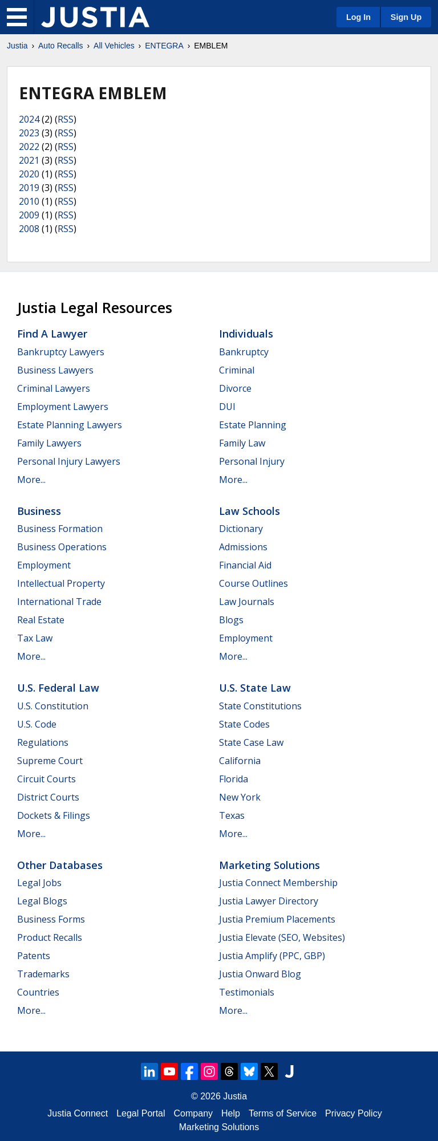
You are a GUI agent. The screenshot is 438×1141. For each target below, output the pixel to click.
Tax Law (34, 638)
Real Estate (40, 620)
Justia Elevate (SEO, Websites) (282, 937)
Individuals (246, 333)
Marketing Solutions (269, 865)
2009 (29, 215)
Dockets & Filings (53, 815)
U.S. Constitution (52, 706)
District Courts (48, 797)
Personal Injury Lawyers (68, 461)
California (240, 760)
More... (31, 479)
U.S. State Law (255, 688)
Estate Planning (252, 425)
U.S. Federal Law (58, 688)
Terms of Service (283, 1113)
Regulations (42, 742)
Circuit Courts (46, 779)
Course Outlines (253, 583)
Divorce (235, 388)
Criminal (236, 370)
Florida (233, 779)
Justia (17, 45)
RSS (66, 119)
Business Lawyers (55, 370)
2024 (29, 119)
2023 (29, 133)
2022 (29, 146)
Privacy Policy (353, 1113)
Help (230, 1113)
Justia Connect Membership (278, 882)
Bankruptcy (244, 352)
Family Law (242, 443)
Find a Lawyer (52, 333)
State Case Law (251, 742)
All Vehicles (114, 45)
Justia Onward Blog (260, 974)
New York (240, 797)
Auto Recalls (60, 45)
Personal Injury (252, 461)
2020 (29, 174)
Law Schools (249, 511)
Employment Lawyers (62, 406)
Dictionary (241, 528)
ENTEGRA (164, 45)
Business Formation (60, 528)
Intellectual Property (61, 583)
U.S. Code (36, 724)
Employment (44, 565)
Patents (33, 955)
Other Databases (60, 865)
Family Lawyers (49, 443)
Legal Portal (140, 1113)
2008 (29, 228)
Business (39, 511)
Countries (38, 992)
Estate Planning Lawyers (69, 425)
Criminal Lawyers (53, 388)
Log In (358, 17)
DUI (227, 406)
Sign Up (406, 17)
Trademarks (43, 974)
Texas (232, 815)
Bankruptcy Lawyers (60, 352)
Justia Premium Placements (277, 919)
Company (193, 1113)
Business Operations (62, 547)
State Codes (244, 724)
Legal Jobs (39, 882)
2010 (29, 201)
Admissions (243, 547)
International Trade (59, 601)
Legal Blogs (42, 901)
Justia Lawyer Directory (268, 901)
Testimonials (246, 992)
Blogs (231, 620)
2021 (29, 160)
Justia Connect (77, 1113)
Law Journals (246, 601)
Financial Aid (245, 565)
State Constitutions (260, 706)
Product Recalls (49, 937)
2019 (29, 187)
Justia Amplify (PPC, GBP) (272, 955)
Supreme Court (50, 760)
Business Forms (51, 919)
